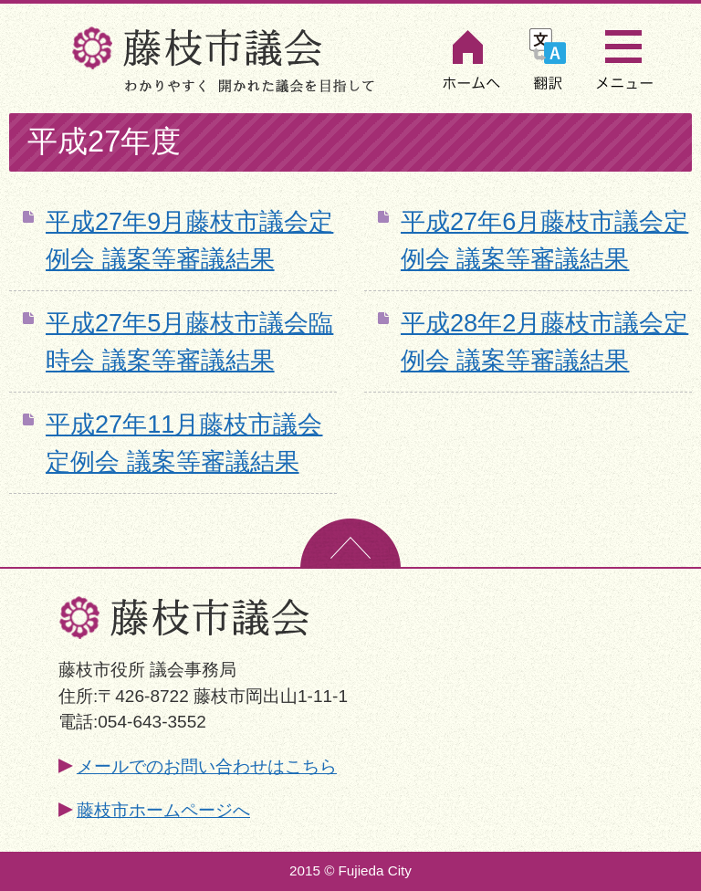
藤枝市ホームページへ (163, 810)
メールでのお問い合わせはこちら (207, 766)
